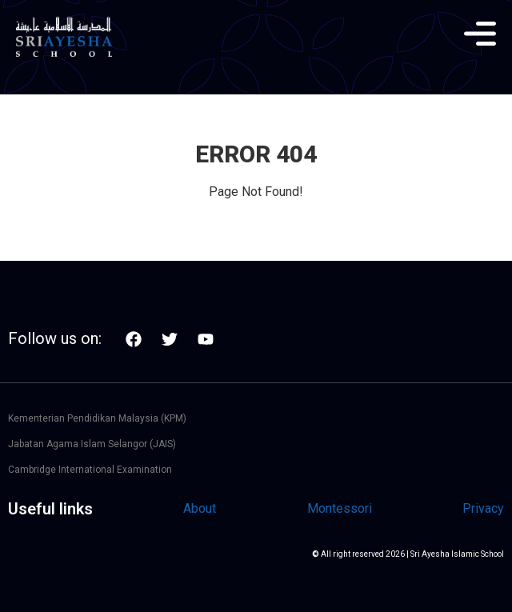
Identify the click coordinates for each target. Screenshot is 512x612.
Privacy (483, 508)
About (199, 508)
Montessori (339, 508)
